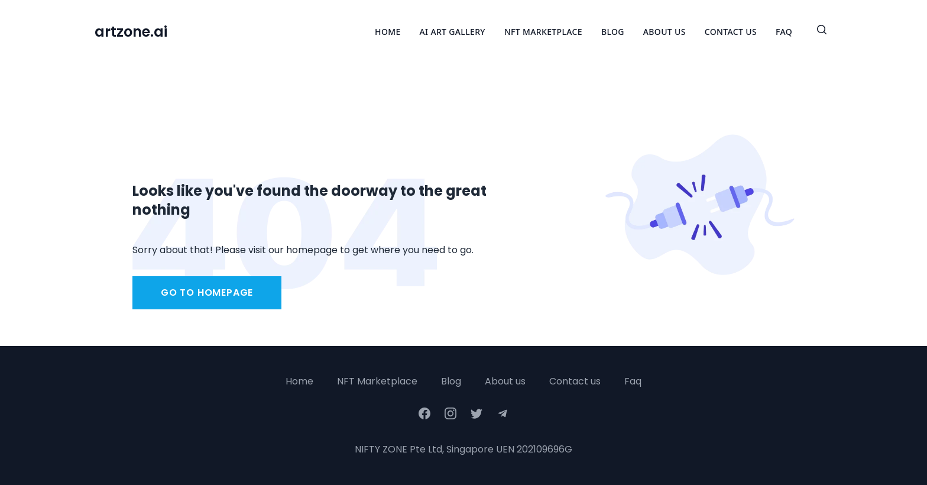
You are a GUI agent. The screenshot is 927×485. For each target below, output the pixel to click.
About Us (664, 31)
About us (505, 381)
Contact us (575, 381)
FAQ (784, 31)
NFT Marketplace (543, 31)
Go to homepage (207, 292)
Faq (632, 381)
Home (388, 31)
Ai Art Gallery (452, 31)
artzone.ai (131, 31)
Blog (612, 31)
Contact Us (731, 31)
